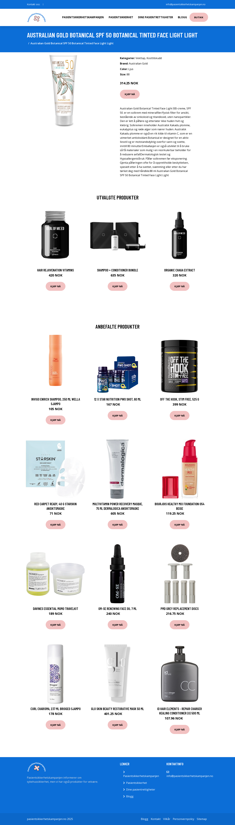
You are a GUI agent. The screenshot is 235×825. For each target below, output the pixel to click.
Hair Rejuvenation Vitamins (55, 270)
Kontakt (156, 819)
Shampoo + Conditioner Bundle (117, 270)
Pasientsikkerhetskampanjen (83, 17)
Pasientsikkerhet (121, 17)
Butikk (198, 17)
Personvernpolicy (183, 819)
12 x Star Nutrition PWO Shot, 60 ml (117, 399)
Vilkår (166, 819)
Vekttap (140, 58)
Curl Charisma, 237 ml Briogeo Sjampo (56, 709)
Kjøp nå (130, 94)
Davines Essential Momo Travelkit (55, 608)
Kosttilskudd (154, 58)
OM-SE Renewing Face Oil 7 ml (117, 608)
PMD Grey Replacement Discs (180, 608)
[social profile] (43, 4)
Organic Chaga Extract (179, 270)
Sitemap (202, 819)
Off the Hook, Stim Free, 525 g (179, 399)
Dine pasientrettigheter (155, 17)
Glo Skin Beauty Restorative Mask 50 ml (117, 709)
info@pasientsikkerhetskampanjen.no (185, 4)
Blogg (182, 17)
